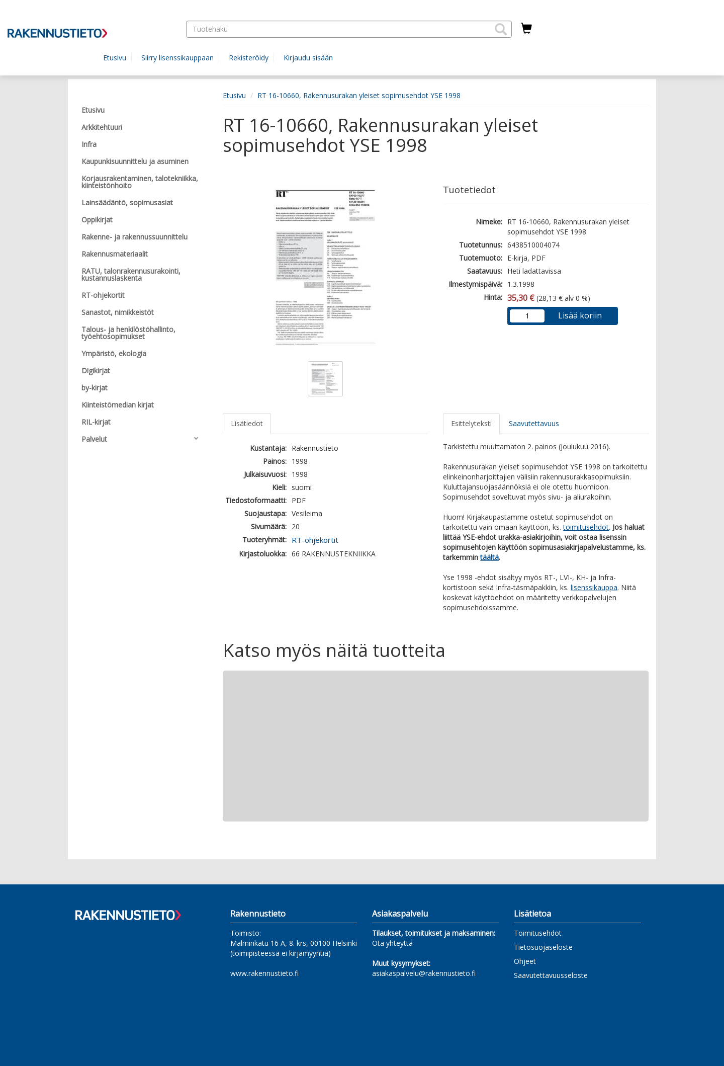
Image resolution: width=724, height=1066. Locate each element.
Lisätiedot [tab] (247, 423)
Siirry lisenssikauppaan (177, 57)
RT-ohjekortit (315, 540)
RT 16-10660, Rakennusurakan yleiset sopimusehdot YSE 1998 (359, 95)
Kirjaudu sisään (308, 57)
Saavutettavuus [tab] (534, 423)
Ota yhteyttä (392, 943)
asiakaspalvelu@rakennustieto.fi (424, 973)
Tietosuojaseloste (543, 947)
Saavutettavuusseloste (551, 975)
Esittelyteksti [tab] (471, 423)
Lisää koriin (580, 315)
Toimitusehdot (538, 933)
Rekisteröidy (248, 57)
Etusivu (114, 57)
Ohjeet (525, 961)
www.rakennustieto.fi (264, 973)
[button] (501, 29)
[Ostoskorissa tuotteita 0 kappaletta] (526, 28)
